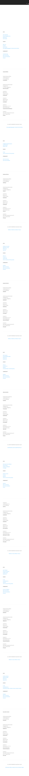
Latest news (5, 258)
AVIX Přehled (5, 570)
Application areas (6, 247)
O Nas (4, 152)
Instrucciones (5, 465)
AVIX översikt (5, 355)
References (5, 248)
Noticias (4, 476)
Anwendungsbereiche (6, 36)
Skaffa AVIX (5, 359)
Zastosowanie (5, 145)
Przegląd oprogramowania (7, 143)
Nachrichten (5, 47)
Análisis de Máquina (6, 466)
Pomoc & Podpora (6, 589)
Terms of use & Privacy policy (8, 477)
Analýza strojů (5, 572)
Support (4, 265)
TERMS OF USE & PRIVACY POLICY (14, 553)
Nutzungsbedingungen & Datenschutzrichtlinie (11, 48)
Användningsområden (7, 356)
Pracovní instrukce (6, 571)
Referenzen (5, 37)
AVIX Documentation (6, 56)
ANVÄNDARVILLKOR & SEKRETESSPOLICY (14, 447)
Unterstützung (5, 54)
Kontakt (4, 45)
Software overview (6, 246)
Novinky (4, 582)
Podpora (4, 694)
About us (4, 255)
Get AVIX (4, 250)
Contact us (5, 257)
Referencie (5, 678)
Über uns (4, 44)
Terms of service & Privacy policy (8, 153)
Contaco (4, 475)
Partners (4, 269)
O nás (4, 579)
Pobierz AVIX (5, 146)
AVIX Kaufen (5, 38)
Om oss (4, 364)
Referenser (5, 357)
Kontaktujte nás (5, 581)
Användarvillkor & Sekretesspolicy (9, 368)
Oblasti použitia (5, 677)
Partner (4, 57)
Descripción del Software (7, 464)
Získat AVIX (5, 573)
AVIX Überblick (5, 34)
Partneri (4, 697)
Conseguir (4, 467)
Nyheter (4, 367)
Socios (4, 487)
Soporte (4, 483)
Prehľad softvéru (6, 676)
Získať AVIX (5, 680)
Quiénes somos (5, 473)
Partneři (4, 593)
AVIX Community (6, 55)
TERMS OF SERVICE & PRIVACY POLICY (14, 229)
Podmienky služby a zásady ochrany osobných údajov (12, 688)
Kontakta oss (5, 366)
